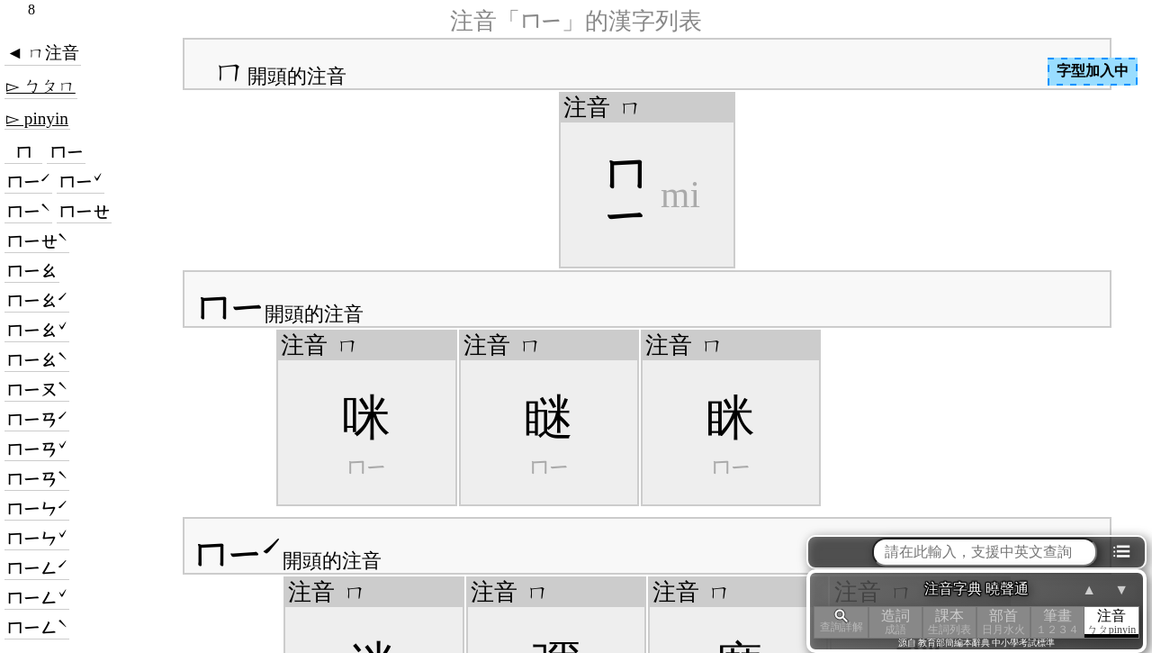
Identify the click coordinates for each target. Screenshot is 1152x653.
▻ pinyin (37, 118)
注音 (1111, 622)
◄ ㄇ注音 (42, 52)
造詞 (895, 622)
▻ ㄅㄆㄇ (41, 86)
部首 (1003, 622)
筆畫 (1057, 622)
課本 (949, 622)
